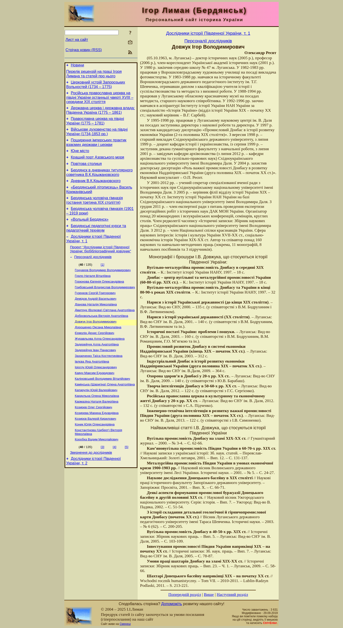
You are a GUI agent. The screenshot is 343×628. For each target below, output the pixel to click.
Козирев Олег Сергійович (93, 434)
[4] (114, 476)
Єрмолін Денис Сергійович (94, 353)
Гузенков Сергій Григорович (95, 310)
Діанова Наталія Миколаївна (96, 322)
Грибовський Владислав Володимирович (105, 304)
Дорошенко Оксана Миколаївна (98, 347)
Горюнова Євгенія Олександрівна (99, 298)
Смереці (125, 624)
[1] (102, 279)
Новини (77, 66)
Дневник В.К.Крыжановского (96, 190)
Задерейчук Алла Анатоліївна (97, 366)
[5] (126, 476)
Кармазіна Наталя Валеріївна (96, 428)
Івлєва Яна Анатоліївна (92, 384)
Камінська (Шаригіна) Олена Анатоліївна (105, 409)
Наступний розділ (232, 594)
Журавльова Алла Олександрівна (100, 360)
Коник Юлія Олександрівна (95, 452)
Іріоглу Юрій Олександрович (96, 391)
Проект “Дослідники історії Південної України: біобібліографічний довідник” (100, 263)
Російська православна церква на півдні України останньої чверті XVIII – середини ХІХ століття (99, 100)
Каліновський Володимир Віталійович (102, 403)
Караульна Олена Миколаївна (97, 422)
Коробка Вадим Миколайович (96, 468)
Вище (209, 594)
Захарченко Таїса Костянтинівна (98, 378)
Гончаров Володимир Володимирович (103, 285)
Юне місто (80, 157)
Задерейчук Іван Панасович (95, 372)
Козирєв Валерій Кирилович (95, 446)
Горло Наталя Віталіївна (93, 292)
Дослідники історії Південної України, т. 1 (208, 33)
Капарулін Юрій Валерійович (96, 415)
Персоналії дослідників (93, 272)
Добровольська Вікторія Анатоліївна (101, 335)
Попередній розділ (184, 594)
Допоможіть (171, 604)
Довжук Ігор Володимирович (95, 341)
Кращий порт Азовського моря (97, 164)
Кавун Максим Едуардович (94, 397)
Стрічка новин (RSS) (84, 50)
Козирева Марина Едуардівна (97, 440)
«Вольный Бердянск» (89, 231)
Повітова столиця (86, 171)
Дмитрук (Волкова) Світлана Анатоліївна (105, 329)
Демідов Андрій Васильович (95, 316)
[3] (102, 476)
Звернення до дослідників (91, 482)
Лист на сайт (77, 40)
